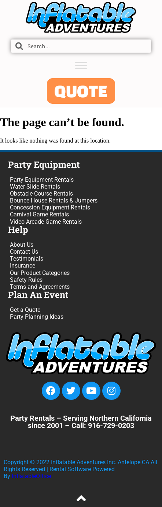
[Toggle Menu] (81, 65)
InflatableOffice (31, 476)
